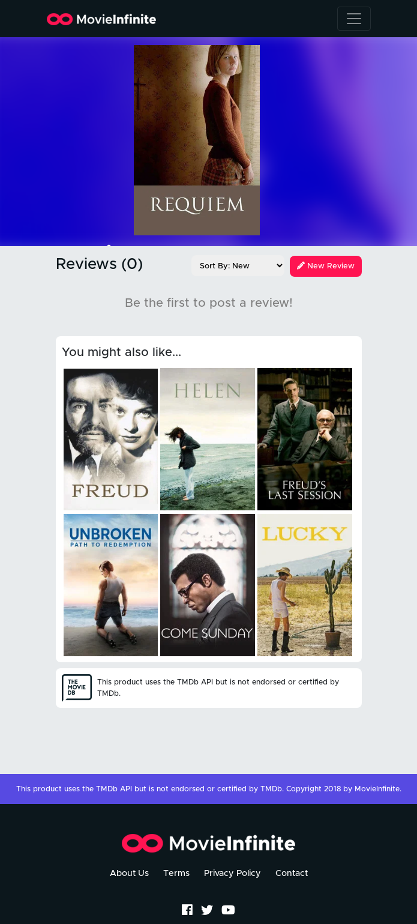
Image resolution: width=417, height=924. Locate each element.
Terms (176, 873)
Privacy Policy (232, 873)
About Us (129, 873)
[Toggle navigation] (354, 19)
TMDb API (114, 789)
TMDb (271, 789)
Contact (291, 873)
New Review (326, 266)
